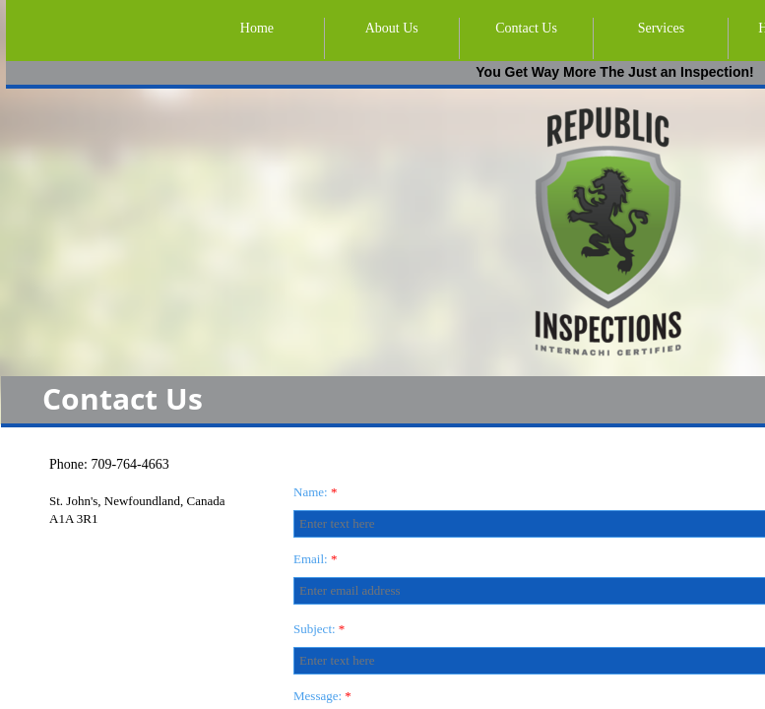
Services (661, 28)
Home (257, 28)
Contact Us (526, 28)
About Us (391, 28)
